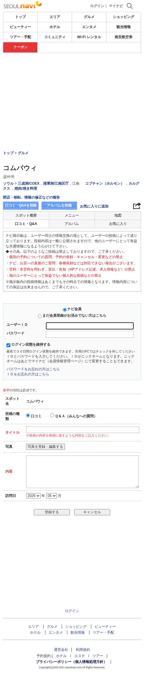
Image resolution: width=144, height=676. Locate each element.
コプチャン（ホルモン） (104, 183)
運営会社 (61, 650)
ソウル (8, 183)
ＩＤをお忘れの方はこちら (28, 374)
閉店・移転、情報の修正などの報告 (31, 197)
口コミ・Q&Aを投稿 (20, 205)
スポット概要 (26, 215)
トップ (20, 17)
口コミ (36, 416)
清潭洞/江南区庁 (56, 183)
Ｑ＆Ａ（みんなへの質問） (76, 416)
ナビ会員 (74, 309)
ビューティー (20, 27)
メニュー (72, 215)
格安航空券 (123, 37)
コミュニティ (54, 37)
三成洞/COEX (28, 183)
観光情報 (123, 27)
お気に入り (118, 224)
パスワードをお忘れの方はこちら (33, 369)
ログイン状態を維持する (30, 344)
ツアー (97, 656)
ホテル (54, 27)
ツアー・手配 (20, 37)
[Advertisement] (72, 85)
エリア (54, 17)
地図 (117, 215)
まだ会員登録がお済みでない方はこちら (74, 315)
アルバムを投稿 (59, 205)
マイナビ (116, 6)
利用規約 (83, 650)
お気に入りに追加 (94, 206)
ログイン (97, 6)
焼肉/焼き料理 (26, 188)
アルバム (72, 224)
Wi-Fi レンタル (89, 37)
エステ (79, 656)
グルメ (89, 17)
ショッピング (123, 17)
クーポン (20, 47)
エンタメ (89, 27)
